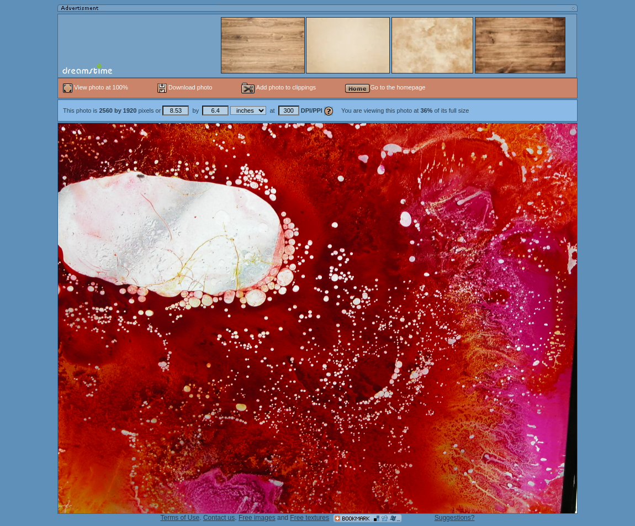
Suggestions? (455, 518)
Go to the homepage (385, 87)
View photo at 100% (96, 87)
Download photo (185, 87)
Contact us (219, 518)
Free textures (309, 518)
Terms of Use (180, 518)
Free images (257, 518)
